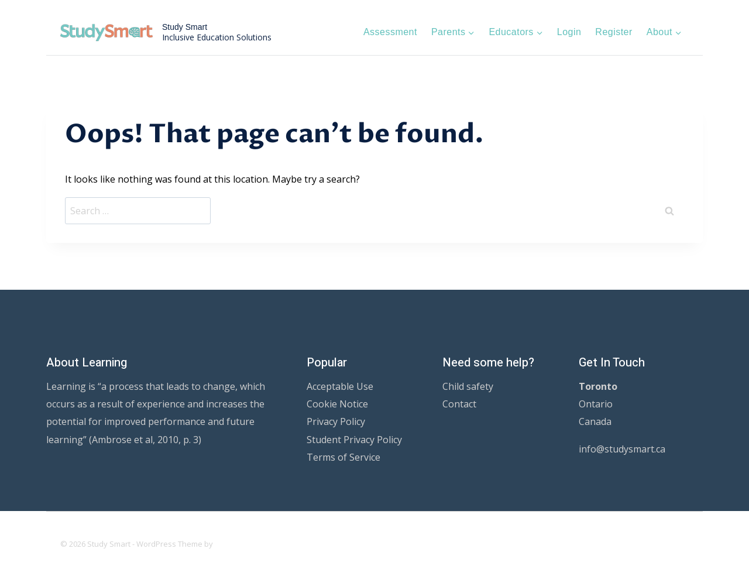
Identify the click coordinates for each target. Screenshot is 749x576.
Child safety (467, 386)
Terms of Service (343, 457)
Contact (459, 403)
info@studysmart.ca (622, 449)
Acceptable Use (340, 386)
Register (613, 32)
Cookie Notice (337, 403)
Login (569, 32)
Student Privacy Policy (354, 439)
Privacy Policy (336, 421)
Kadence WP (237, 544)
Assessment (390, 32)
